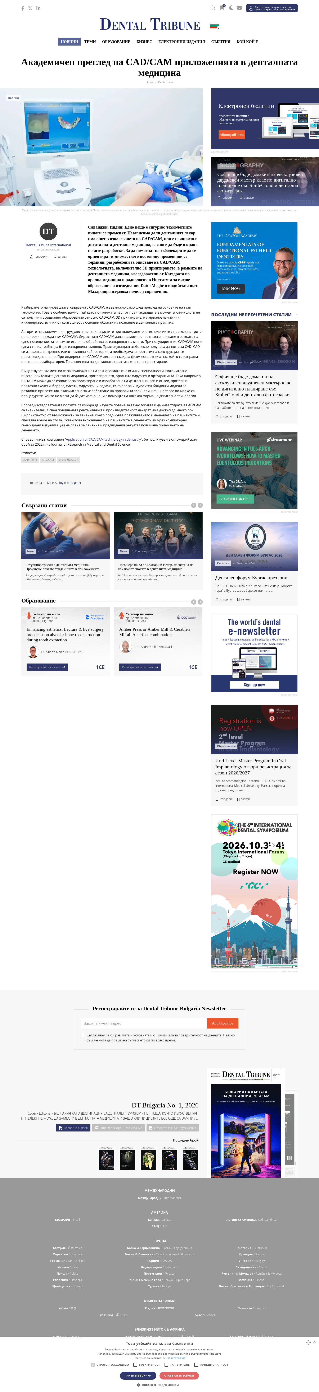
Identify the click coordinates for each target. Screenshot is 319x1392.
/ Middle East (251, 1337)
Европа (159, 1241)
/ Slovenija (67, 1280)
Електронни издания (181, 42)
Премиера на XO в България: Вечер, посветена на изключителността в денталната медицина (155, 567)
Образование (116, 42)
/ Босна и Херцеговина (159, 1248)
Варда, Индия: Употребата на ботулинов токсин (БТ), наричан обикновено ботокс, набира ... (65, 577)
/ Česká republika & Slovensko (159, 1254)
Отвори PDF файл (73, 1128)
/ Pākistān (252, 1308)
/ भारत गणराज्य (159, 1308)
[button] (159, 1385)
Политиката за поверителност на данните (188, 1035)
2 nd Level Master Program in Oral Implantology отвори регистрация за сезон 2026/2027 (253, 766)
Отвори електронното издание (118, 1128)
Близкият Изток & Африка (160, 1329)
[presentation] (193, 505)
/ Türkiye (159, 1286)
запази (249, 198)
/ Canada (159, 1220)
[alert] (159, 1364)
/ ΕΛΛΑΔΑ (159, 1261)
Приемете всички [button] (138, 1375)
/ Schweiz (67, 1286)
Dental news (165, 82)
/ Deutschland (67, 1261)
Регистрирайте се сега (47, 667)
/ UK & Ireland (251, 1286)
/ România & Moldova (251, 1273)
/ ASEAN (205, 1315)
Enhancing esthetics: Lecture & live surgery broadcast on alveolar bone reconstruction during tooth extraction (65, 634)
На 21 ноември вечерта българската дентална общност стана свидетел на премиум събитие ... (157, 577)
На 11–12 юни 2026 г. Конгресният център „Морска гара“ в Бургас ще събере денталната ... (253, 588)
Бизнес (144, 42)
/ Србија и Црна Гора (159, 1280)
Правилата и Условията (131, 1035)
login (62, 483)
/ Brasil (67, 1220)
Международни (159, 1190)
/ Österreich (67, 1248)
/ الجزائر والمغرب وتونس (159, 1337)
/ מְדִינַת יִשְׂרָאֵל (67, 1337)
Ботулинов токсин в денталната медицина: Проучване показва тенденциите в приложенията (62, 567)
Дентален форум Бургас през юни (251, 577)
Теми (90, 42)
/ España (251, 1280)
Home (149, 82)
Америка (159, 1212)
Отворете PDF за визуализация (172, 1128)
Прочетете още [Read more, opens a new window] (175, 1358)
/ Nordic (252, 1267)
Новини (69, 42)
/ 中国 (67, 1308)
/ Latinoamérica (251, 1220)
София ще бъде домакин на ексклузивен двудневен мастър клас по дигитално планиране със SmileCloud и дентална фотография (260, 182)
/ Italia (67, 1267)
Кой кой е (247, 42)
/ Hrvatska (67, 1254)
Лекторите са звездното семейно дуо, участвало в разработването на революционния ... (252, 405)
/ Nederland (159, 1267)
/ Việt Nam (113, 1315)
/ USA (159, 1226)
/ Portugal (159, 1273)
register (76, 483)
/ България (252, 1248)
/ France (251, 1254)
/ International (159, 1198)
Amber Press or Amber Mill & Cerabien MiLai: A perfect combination (154, 632)
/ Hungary (252, 1261)
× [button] (314, 1342)
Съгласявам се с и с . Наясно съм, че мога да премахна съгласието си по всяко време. (161, 1037)
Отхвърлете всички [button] (179, 1375)
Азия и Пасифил (159, 1301)
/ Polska (67, 1273)
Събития (220, 42)
